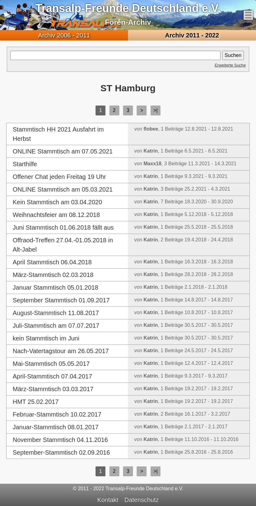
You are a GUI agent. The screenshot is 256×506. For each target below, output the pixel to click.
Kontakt (107, 499)
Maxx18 (152, 163)
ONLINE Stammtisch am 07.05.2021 (63, 151)
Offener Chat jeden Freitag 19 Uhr (59, 176)
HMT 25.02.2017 (36, 401)
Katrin (150, 151)
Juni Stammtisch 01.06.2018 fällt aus (63, 227)
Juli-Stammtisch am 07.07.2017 (56, 325)
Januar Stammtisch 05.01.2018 (55, 287)
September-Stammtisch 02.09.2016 (61, 452)
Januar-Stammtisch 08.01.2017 (56, 427)
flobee (150, 129)
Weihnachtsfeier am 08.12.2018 (56, 214)
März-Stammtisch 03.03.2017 (53, 389)
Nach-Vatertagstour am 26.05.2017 (61, 351)
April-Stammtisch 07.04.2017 (52, 376)
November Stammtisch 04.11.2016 (60, 439)
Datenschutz (141, 499)
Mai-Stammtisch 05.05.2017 (51, 363)
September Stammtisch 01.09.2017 (61, 300)
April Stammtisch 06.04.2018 (52, 262)
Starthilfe (25, 164)
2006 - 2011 (64, 35)
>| (155, 110)
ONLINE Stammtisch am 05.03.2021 (63, 189)
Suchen (233, 55)
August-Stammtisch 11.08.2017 (56, 312)
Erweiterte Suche (230, 65)
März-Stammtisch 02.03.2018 (53, 274)
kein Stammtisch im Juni (46, 338)
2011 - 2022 (192, 35)
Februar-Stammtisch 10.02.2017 (57, 414)
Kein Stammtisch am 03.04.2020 (57, 202)
